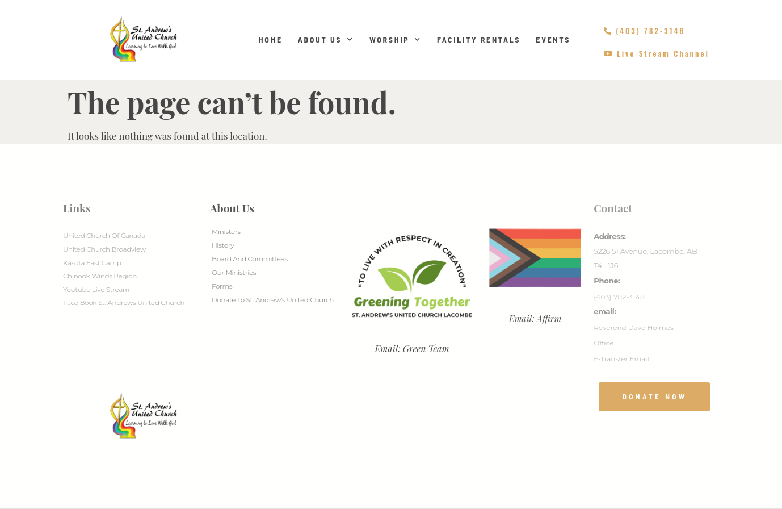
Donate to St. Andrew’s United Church (273, 299)
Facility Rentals (478, 39)
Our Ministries (234, 272)
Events (553, 39)
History (223, 245)
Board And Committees (250, 258)
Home (271, 39)
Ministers (226, 231)
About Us (326, 39)
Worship (395, 39)
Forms (222, 286)
